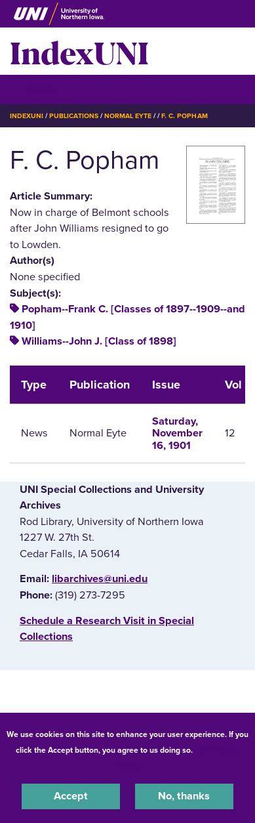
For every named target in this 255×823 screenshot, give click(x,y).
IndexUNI (79, 51)
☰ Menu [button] (33, 88)
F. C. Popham (184, 116)
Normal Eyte (127, 116)
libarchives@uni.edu (99, 578)
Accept (71, 796)
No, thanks (184, 796)
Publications (73, 116)
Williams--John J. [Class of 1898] (99, 341)
